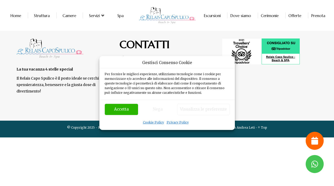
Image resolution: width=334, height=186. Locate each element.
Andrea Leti (246, 127)
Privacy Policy (178, 122)
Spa (120, 15)
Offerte (294, 15)
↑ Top (262, 127)
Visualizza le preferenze (203, 109)
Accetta (121, 109)
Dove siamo (240, 15)
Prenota (318, 15)
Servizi (94, 15)
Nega (158, 109)
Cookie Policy (153, 122)
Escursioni (212, 15)
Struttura (42, 15)
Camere (69, 15)
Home (15, 15)
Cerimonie (270, 15)
